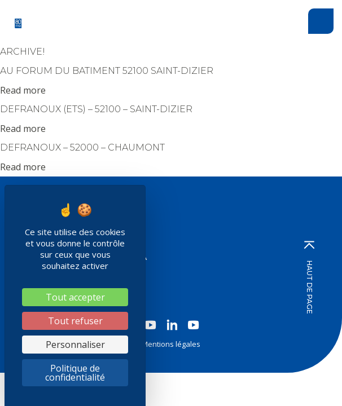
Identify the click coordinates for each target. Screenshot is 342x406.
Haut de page (309, 277)
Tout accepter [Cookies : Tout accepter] (75, 297)
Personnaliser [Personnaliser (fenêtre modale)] (75, 344)
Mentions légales (171, 344)
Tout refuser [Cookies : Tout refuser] (75, 321)
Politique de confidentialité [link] (75, 372)
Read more (23, 90)
